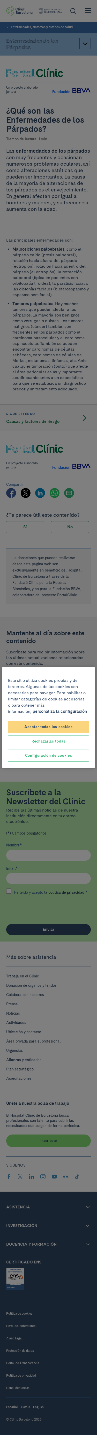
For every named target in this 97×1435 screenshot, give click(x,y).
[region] (48, 717)
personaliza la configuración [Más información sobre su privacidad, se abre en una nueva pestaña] (60, 711)
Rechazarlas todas (48, 741)
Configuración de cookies (48, 755)
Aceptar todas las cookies (48, 727)
